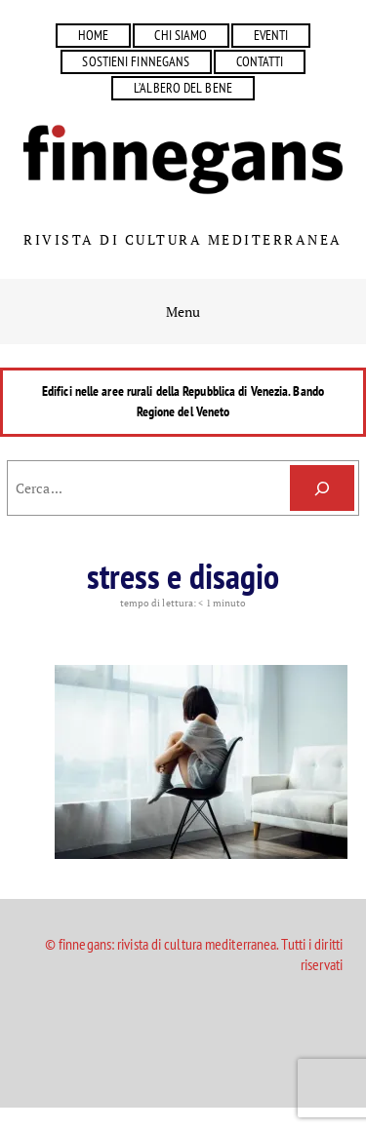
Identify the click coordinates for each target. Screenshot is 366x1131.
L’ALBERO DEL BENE (183, 88)
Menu (183, 311)
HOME (93, 35)
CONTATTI (260, 61)
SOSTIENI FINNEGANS (135, 61)
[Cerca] (322, 488)
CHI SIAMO (180, 35)
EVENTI (271, 35)
